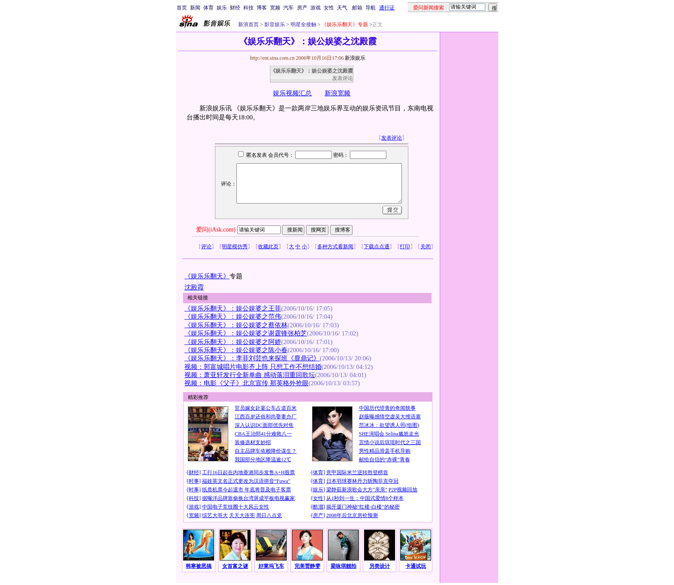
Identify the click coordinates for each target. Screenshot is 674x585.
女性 (329, 8)
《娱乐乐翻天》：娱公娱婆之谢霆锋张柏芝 (245, 333)
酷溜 (318, 507)
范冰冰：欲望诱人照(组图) (389, 425)
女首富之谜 (235, 566)
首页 (182, 8)
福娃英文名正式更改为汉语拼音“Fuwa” (246, 481)
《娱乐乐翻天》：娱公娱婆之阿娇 (232, 341)
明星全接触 (302, 24)
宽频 (275, 8)
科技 (248, 8)
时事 (194, 481)
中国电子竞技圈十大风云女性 (235, 507)
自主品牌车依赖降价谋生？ (266, 451)
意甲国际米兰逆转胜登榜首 (357, 472)
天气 (342, 8)
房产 (302, 8)
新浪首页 (248, 24)
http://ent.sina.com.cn (273, 58)
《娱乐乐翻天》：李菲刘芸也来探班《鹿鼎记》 (252, 358)
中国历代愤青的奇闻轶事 (387, 408)
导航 (370, 8)
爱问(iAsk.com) (215, 229)
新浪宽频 (337, 93)
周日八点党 (269, 515)
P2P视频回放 (403, 490)
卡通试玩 (415, 566)
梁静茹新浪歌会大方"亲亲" (356, 490)
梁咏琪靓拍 (343, 566)
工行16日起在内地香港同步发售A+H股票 (248, 472)
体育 (208, 8)
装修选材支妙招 (253, 442)
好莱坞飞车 (271, 566)
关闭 (425, 247)
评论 (206, 247)
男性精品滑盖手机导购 (385, 451)
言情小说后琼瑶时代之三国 (390, 442)
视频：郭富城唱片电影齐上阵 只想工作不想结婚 (253, 366)
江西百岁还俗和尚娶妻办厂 (266, 417)
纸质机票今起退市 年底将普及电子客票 (246, 490)
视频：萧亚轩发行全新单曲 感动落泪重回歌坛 (249, 375)
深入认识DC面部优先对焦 (264, 425)
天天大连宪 (242, 515)
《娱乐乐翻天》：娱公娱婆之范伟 (232, 316)
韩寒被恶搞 (198, 566)
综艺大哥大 (215, 515)
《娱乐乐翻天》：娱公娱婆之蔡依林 (236, 325)
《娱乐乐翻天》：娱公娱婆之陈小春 (236, 350)
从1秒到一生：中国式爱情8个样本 (365, 498)
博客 (262, 8)
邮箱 (357, 8)
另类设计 (379, 566)
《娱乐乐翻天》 (207, 276)
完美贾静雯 (307, 566)
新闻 (195, 8)
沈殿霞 (194, 287)
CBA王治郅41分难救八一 (263, 434)
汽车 (288, 8)
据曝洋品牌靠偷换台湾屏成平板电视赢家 (248, 498)
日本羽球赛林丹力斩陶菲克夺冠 (362, 481)
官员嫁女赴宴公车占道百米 (266, 408)
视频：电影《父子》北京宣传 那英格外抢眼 (246, 383)
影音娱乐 (274, 24)
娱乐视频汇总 (292, 93)
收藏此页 (268, 247)
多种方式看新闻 (335, 247)
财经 (235, 8)
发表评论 (342, 78)
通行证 (387, 8)
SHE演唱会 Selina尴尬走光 (389, 434)
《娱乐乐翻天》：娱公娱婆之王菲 (232, 308)
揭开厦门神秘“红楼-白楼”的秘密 (363, 507)
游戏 (315, 8)
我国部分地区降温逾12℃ (263, 460)
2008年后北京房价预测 (352, 515)
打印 (405, 247)
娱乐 (222, 8)
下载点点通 (376, 247)
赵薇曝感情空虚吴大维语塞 (390, 417)
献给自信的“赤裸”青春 (384, 460)
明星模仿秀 (235, 247)
